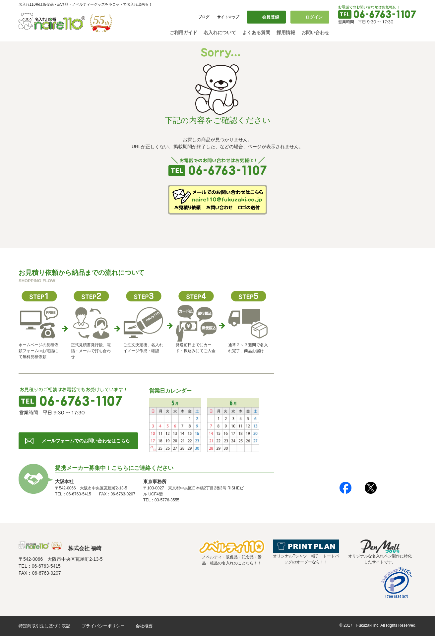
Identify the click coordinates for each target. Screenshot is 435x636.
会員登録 (270, 17)
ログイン (314, 17)
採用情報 (286, 32)
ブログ (203, 17)
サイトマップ (228, 17)
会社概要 (144, 625)
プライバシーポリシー (103, 625)
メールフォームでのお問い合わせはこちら (86, 440)
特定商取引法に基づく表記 (44, 625)
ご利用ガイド (183, 32)
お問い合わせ (315, 32)
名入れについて (220, 32)
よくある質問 (256, 32)
